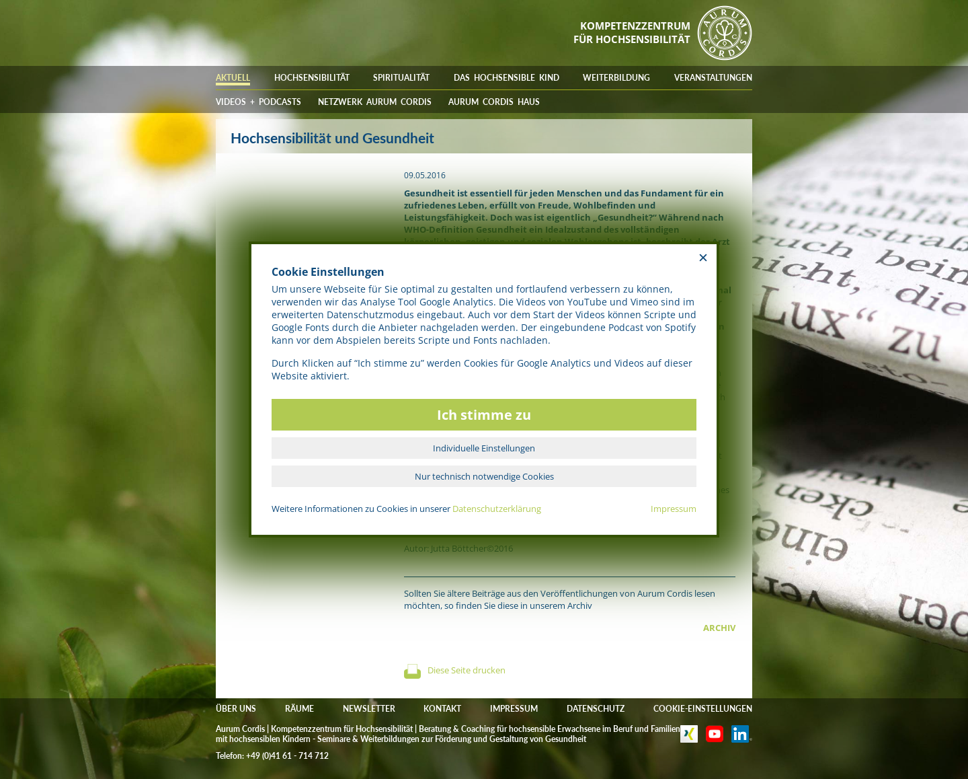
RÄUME (299, 709)
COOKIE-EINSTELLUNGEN (702, 709)
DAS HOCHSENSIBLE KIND (506, 78)
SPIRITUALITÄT (401, 78)
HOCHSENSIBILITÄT (312, 78)
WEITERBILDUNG (616, 78)
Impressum (673, 509)
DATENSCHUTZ (595, 709)
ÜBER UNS (236, 709)
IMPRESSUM (514, 709)
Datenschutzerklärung (496, 509)
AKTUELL (233, 78)
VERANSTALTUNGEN (713, 78)
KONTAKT (442, 709)
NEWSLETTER (369, 709)
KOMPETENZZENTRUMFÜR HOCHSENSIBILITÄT (631, 32)
